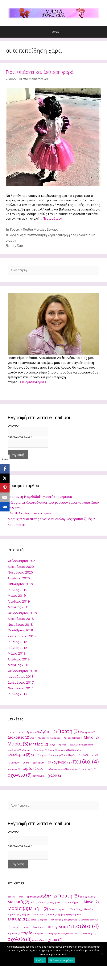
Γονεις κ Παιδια (21, 229)
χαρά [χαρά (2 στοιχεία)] (55, 775)
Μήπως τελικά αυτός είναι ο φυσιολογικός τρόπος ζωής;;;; (51, 519)
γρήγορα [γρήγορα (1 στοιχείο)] (64, 750)
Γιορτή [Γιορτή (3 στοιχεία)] (68, 731)
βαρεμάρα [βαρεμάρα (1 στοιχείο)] (40, 750)
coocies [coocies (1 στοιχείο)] (13, 732)
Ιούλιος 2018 (17, 642)
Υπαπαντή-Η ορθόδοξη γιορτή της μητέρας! (40, 496)
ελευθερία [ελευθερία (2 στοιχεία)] (19, 754)
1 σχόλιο (16, 246)
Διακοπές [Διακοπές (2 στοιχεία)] (18, 737)
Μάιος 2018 (17, 653)
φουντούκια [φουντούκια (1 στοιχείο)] (39, 776)
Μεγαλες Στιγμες (46, 229)
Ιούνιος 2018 (17, 647)
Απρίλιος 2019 (19, 601)
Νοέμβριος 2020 (20, 572)
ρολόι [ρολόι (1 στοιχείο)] (42, 769)
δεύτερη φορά (66, 235)
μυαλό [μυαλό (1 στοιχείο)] (27, 762)
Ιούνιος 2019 (17, 590)
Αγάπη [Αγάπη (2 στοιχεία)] (48, 731)
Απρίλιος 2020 (19, 578)
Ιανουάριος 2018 (21, 676)
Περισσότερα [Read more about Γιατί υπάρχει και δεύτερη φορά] (52, 218)
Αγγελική (16, 235)
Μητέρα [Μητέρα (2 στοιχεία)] (38, 744)
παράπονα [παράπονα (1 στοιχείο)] (14, 769)
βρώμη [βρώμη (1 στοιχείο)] (52, 750)
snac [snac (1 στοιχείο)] (22, 732)
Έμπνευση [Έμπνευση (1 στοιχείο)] (33, 732)
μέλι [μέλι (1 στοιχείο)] (67, 755)
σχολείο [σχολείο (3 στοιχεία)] (19, 775)
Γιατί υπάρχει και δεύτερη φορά (40, 72)
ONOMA (13, 425)
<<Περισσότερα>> (33, 382)
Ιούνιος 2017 (17, 694)
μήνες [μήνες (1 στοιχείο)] (75, 755)
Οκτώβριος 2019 (20, 584)
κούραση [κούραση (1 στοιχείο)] (57, 755)
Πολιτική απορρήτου (61, 960)
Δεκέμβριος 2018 (21, 618)
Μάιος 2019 (17, 595)
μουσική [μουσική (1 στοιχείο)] (16, 762)
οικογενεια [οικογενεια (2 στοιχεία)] (60, 762)
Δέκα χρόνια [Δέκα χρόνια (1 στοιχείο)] (87, 732)
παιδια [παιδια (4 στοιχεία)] (85, 761)
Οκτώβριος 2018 (20, 630)
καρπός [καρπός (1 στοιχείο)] (45, 755)
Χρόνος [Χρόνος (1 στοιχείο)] (64, 744)
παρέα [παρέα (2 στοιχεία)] (29, 768)
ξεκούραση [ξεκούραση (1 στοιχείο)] (40, 762)
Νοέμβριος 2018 (20, 624)
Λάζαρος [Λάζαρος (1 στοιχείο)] (43, 738)
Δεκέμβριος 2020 (21, 566)
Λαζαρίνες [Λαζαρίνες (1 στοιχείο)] (56, 738)
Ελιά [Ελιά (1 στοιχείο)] (33, 738)
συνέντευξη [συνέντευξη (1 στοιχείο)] (89, 769)
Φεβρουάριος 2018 (22, 671)
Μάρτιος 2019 (18, 607)
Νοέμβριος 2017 (20, 688)
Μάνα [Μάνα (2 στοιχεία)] (91, 737)
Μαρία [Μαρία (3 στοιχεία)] (18, 744)
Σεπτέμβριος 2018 (22, 636)
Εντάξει (40, 960)
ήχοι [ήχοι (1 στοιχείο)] (83, 744)
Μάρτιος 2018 (18, 665)
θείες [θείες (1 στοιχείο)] (35, 755)
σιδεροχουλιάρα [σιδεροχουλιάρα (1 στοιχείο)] (58, 769)
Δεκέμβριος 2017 (21, 682)
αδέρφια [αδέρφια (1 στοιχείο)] (27, 750)
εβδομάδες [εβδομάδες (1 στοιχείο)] (77, 750)
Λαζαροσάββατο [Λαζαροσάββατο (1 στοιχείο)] (73, 738)
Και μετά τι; (16, 524)
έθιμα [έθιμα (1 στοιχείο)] (74, 744)
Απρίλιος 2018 (19, 659)
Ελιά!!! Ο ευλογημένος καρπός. (30, 513)
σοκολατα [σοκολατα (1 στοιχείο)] (74, 769)
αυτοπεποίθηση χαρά (39, 235)
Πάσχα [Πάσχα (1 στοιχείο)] (53, 744)
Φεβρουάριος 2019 (22, 613)
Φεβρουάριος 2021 (22, 561)
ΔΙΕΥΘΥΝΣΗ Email (20, 437)
